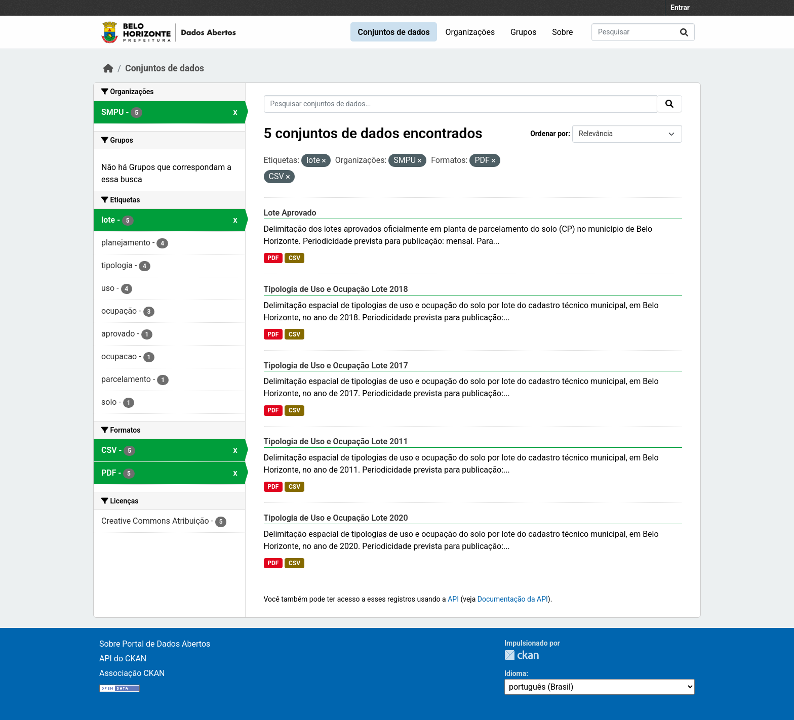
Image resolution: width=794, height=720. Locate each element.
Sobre (562, 32)
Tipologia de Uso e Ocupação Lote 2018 (336, 289)
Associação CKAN (132, 673)
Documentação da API (513, 599)
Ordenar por (549, 134)
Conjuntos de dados (393, 32)
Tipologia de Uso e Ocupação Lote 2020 (336, 518)
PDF (273, 258)
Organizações (470, 32)
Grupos (523, 32)
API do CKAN (122, 658)
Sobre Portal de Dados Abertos (154, 644)
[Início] (108, 68)
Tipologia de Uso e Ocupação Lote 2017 (336, 365)
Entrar (680, 8)
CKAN (521, 655)
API (453, 599)
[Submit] (684, 32)
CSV (294, 258)
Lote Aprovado (290, 213)
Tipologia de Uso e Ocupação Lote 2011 (336, 441)
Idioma (515, 673)
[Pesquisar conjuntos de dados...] (643, 32)
